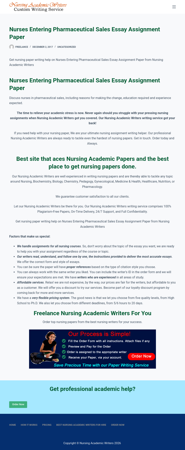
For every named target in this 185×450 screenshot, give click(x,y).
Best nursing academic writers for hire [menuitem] (81, 425)
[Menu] (174, 7)
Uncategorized (66, 47)
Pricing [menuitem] (47, 425)
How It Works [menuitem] (29, 425)
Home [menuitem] (12, 425)
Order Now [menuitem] (117, 425)
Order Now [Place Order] (18, 404)
